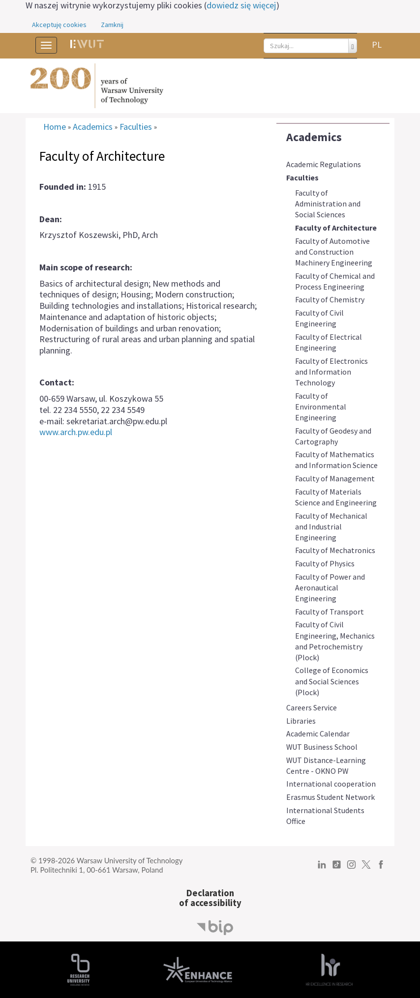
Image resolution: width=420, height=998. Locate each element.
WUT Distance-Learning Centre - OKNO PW (326, 765)
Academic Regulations (323, 164)
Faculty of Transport (329, 611)
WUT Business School (322, 747)
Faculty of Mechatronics (335, 550)
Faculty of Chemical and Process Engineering (335, 281)
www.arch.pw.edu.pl (75, 432)
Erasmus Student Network (330, 797)
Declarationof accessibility (210, 898)
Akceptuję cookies (59, 24)
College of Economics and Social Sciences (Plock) (331, 681)
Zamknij (112, 24)
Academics (314, 137)
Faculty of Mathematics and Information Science (336, 459)
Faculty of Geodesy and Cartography (333, 436)
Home (54, 126)
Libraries (301, 721)
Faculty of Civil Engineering (319, 318)
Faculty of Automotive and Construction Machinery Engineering (333, 251)
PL (377, 44)
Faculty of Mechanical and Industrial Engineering (331, 526)
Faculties (302, 177)
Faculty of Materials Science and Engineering (336, 497)
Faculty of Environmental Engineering (320, 406)
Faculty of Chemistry (329, 299)
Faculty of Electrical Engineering (328, 342)
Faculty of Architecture (336, 228)
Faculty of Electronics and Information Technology (331, 371)
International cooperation (331, 784)
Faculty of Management (335, 478)
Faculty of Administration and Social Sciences (327, 203)
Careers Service (311, 707)
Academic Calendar (318, 733)
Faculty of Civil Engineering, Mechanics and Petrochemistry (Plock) (335, 640)
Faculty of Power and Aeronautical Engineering (330, 587)
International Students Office (325, 815)
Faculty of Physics (325, 563)
